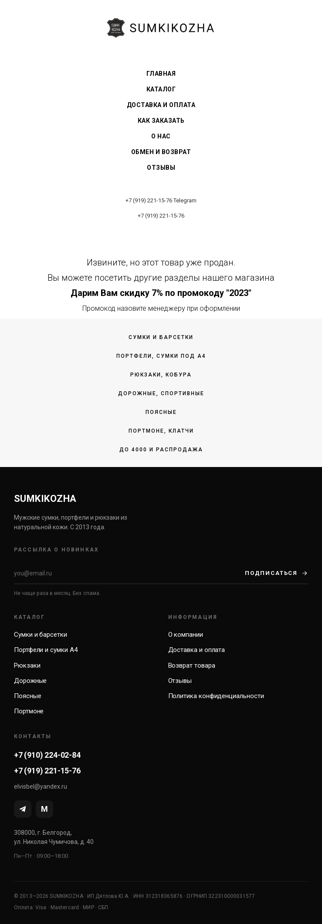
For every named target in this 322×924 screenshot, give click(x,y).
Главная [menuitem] (161, 73)
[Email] (129, 573)
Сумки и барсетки (161, 337)
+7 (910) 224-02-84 (47, 754)
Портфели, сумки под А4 (161, 356)
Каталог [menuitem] (161, 89)
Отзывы (180, 681)
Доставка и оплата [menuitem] (161, 104)
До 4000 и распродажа (161, 450)
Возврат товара (191, 665)
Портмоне (29, 711)
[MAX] (44, 809)
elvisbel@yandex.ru (40, 786)
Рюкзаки (27, 665)
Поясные (161, 412)
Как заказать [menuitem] (161, 120)
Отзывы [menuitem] (161, 167)
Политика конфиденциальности (216, 696)
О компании (185, 634)
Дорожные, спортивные (161, 393)
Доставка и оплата (196, 650)
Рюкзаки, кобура (161, 375)
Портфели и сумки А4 (46, 650)
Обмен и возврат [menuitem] (161, 151)
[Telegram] (22, 809)
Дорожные (30, 681)
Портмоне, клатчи (161, 431)
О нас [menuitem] (161, 136)
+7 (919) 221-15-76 (148, 200)
